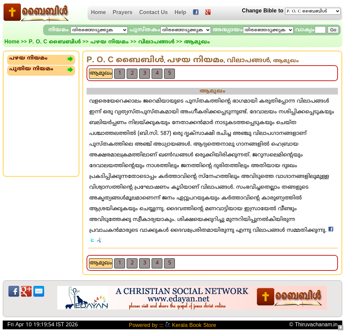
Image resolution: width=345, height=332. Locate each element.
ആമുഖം (101, 73)
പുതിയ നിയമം (31, 69)
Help (180, 12)
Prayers (122, 12)
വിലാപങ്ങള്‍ (156, 42)
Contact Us (153, 12)
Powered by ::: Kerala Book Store (172, 325)
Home (98, 12)
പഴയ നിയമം (109, 42)
